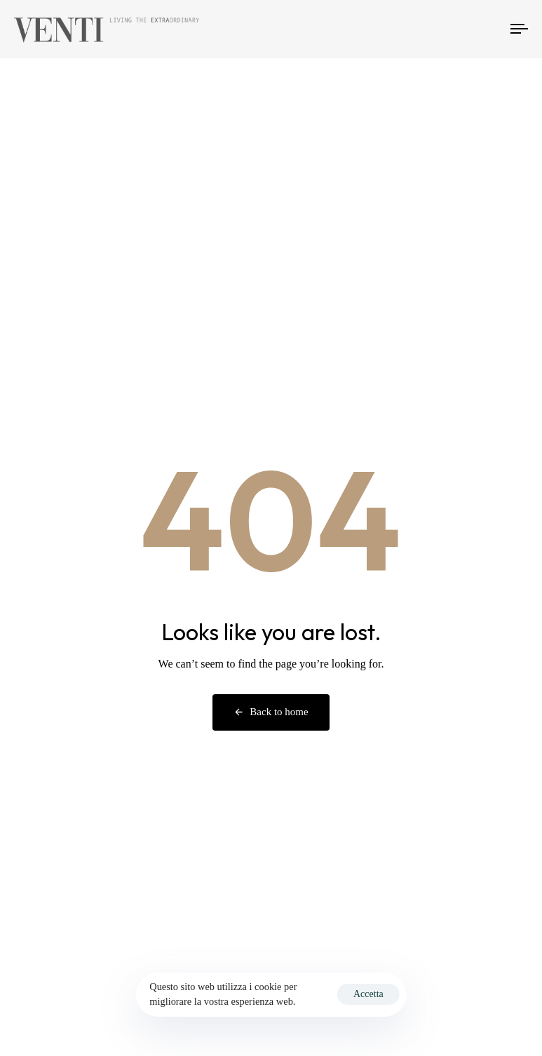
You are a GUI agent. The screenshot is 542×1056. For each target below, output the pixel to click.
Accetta (368, 994)
